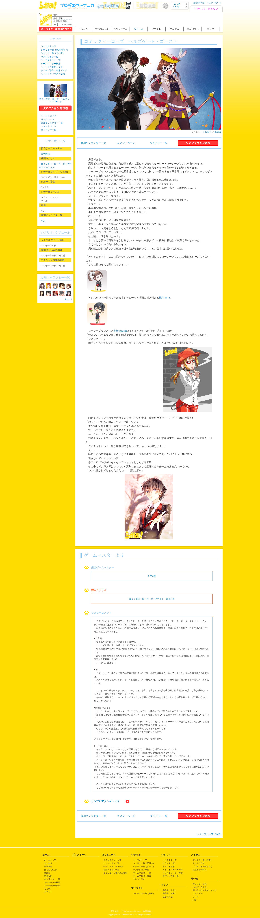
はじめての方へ (199, 3)
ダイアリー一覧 (159, 142)
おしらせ (48, 863)
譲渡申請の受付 (200, 869)
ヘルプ (210, 3)
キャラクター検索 (52, 882)
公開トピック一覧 (111, 869)
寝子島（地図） (170, 893)
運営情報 (115, 911)
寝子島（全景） (170, 890)
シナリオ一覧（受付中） (144, 863)
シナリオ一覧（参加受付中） (55, 49)
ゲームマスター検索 (50, 63)
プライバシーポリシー (131, 911)
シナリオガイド (48, 116)
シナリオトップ (48, 46)
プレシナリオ (139, 879)
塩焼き (218, 132)
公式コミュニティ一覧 (113, 866)
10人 (43, 220)
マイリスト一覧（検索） (144, 893)
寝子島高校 (168, 897)
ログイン (218, 3)
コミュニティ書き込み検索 (115, 873)
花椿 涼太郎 (120, 330)
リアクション (47, 119)
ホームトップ (50, 860)
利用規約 (147, 911)
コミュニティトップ (112, 860)
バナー (196, 900)
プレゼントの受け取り (203, 866)
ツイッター (198, 893)
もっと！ (69, 299)
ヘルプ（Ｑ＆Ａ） (200, 887)
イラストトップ (170, 860)
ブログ (196, 897)
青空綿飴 (152, 576)
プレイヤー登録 (200, 884)
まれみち (207, 132)
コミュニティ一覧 (111, 863)
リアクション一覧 (49, 56)
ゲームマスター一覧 (50, 60)
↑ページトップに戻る (209, 834)
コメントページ (126, 142)
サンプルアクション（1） (105, 801)
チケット (48, 892)
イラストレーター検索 (173, 873)
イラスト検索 (169, 866)
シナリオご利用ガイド (52, 67)
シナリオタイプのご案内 (53, 74)
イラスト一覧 (169, 863)
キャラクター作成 (52, 885)
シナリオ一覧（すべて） (53, 53)
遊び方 (47, 873)
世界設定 (48, 876)
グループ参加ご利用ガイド (54, 70)
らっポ (47, 889)
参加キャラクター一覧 (93, 142)
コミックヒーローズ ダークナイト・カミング (152, 599)
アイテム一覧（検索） (203, 860)
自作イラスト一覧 (171, 876)
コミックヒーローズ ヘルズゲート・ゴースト (55, 100)
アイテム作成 (199, 863)
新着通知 (48, 866)
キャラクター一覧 (52, 879)
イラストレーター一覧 (173, 869)
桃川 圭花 (164, 297)
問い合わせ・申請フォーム (204, 890)
